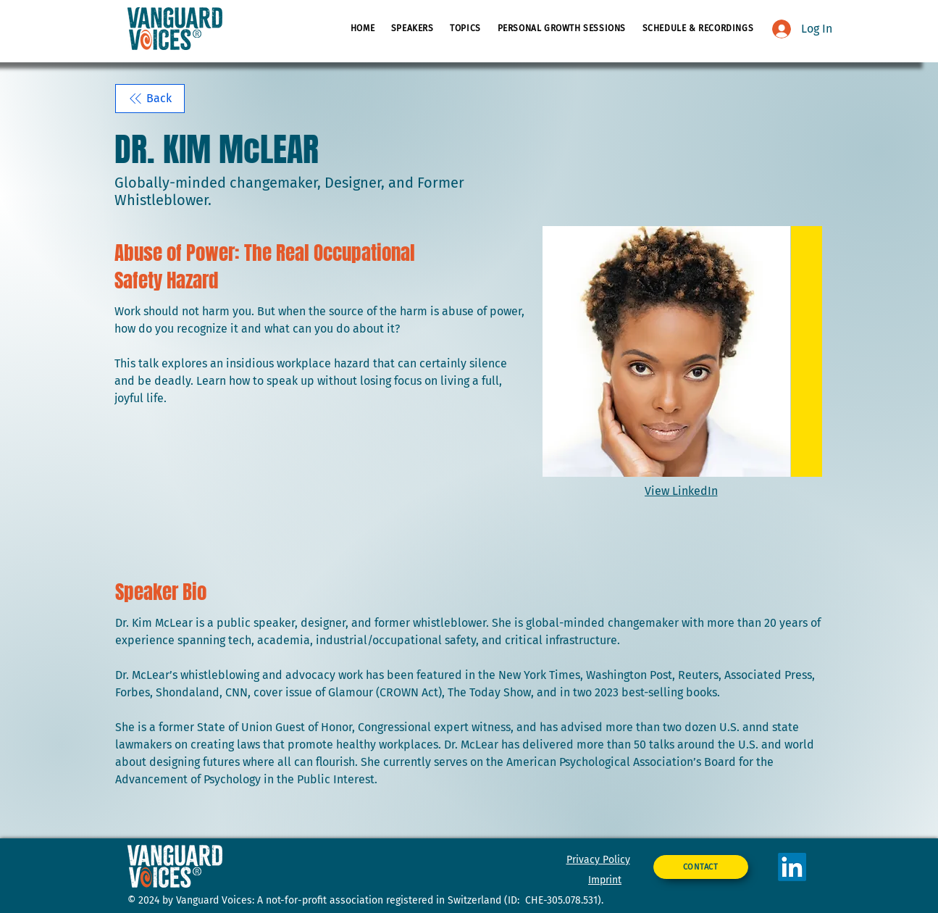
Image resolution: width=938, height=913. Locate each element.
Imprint (604, 880)
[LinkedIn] (792, 867)
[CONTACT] (700, 867)
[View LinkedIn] (682, 490)
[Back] (150, 98)
